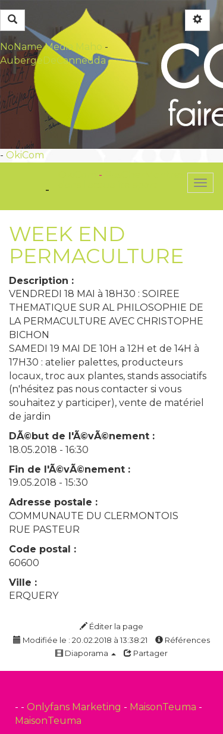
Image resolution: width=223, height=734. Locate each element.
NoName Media (36, 46)
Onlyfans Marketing (75, 707)
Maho (89, 46)
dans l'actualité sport (108, 184)
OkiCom (25, 155)
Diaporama (85, 653)
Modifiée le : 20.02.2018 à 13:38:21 (80, 640)
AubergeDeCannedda (53, 60)
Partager (146, 653)
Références (182, 640)
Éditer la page (111, 626)
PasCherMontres (144, 174)
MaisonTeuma (164, 707)
